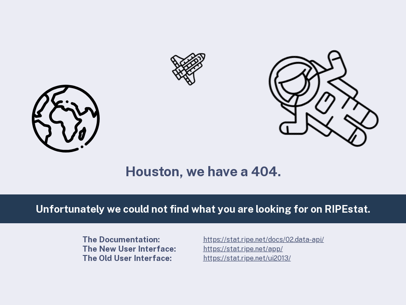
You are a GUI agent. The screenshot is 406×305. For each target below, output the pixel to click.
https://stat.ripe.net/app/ (243, 249)
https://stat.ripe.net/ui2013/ (247, 258)
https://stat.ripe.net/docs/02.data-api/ (263, 240)
